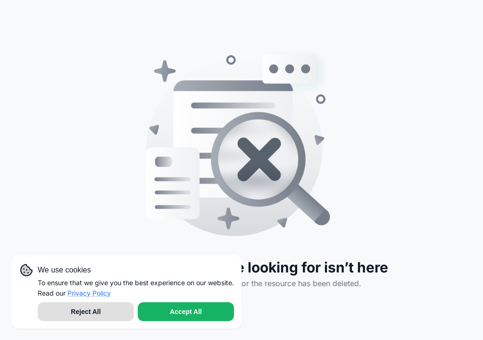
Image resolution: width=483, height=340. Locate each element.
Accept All (186, 311)
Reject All (85, 311)
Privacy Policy (89, 293)
